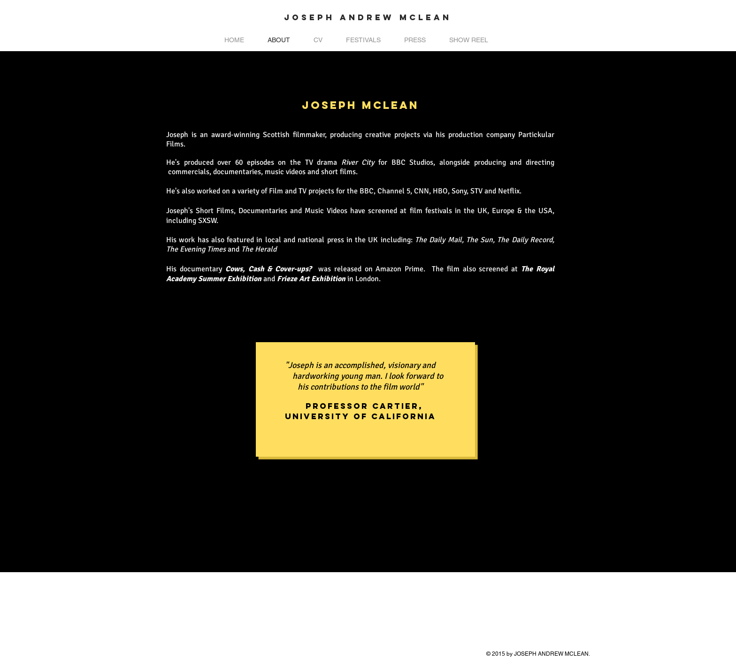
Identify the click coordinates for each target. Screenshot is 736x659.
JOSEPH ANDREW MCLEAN (368, 17)
